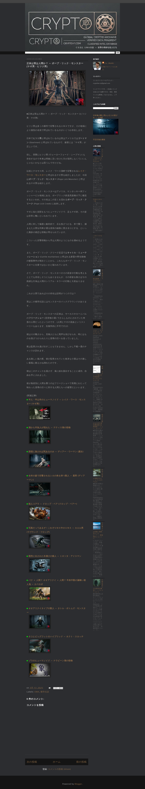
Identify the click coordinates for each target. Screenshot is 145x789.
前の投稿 (81, 761)
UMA (36, 692)
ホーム (57, 761)
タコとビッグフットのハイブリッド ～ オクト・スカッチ (56, 636)
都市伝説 (44, 692)
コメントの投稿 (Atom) (59, 769)
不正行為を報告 (99, 139)
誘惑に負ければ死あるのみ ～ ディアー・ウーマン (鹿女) (56, 451)
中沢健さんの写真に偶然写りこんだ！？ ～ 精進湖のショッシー (98, 530)
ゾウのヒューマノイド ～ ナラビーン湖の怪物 (51, 660)
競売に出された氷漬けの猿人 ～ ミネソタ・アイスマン (55, 556)
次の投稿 (32, 761)
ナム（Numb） (109, 63)
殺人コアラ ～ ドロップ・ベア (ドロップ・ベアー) (53, 504)
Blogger (78, 784)
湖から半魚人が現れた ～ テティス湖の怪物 (50, 427)
